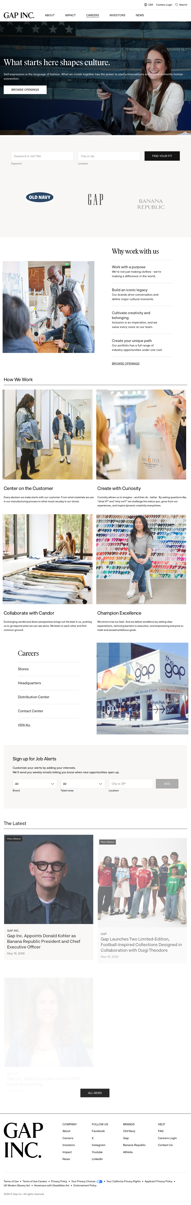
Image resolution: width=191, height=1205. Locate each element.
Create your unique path (143, 345)
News (140, 15)
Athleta (128, 1152)
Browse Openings (25, 89)
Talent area (67, 790)
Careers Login (164, 4)
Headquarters (24, 683)
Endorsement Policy (84, 1185)
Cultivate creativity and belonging (143, 320)
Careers (92, 15)
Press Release (14, 849)
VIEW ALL (19, 725)
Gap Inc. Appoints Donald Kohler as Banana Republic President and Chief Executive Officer (43, 952)
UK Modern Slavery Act (17, 1185)
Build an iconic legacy (143, 294)
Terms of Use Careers (35, 1181)
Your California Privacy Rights (124, 1181)
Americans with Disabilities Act (51, 1185)
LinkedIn (97, 1159)
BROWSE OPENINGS (130, 363)
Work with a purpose (143, 271)
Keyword (16, 168)
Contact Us (165, 1145)
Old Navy (129, 1131)
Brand (16, 790)
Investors (117, 15)
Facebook (98, 1131)
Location (83, 168)
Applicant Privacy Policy (158, 1181)
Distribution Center (29, 697)
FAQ (161, 1131)
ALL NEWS (95, 1097)
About (50, 15)
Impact (70, 15)
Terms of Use (11, 1181)
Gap (126, 1138)
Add (167, 783)
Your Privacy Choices (83, 1181)
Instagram (98, 1145)
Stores (18, 669)
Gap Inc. (13, 941)
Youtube (97, 1152)
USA (148, 5)
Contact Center (26, 711)
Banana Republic (134, 1145)
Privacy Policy (59, 1181)
